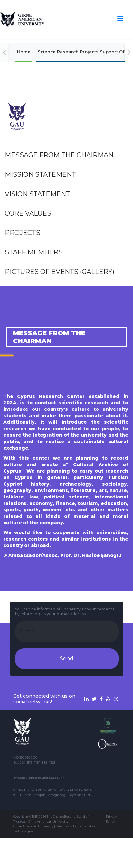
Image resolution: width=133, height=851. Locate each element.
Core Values (28, 213)
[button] (129, 52)
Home (24, 51)
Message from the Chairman (59, 155)
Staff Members (33, 252)
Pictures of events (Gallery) (59, 271)
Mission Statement (40, 174)
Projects (22, 233)
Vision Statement (37, 194)
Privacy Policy (111, 819)
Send (66, 658)
